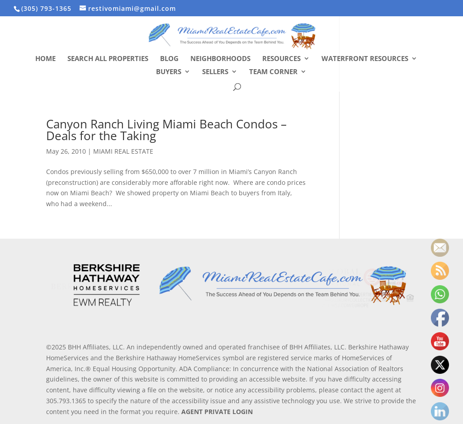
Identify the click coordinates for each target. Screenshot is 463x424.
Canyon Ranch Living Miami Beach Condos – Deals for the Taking (166, 130)
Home (45, 59)
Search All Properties (107, 59)
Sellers (215, 72)
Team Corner (273, 72)
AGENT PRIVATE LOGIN (217, 411)
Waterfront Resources (364, 59)
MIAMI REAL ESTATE (123, 151)
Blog (169, 59)
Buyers (168, 72)
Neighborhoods (220, 59)
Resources (281, 59)
